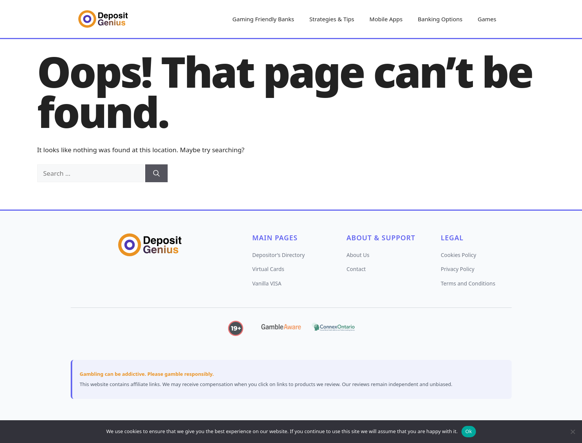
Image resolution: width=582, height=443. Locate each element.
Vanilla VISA (267, 283)
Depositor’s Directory (278, 255)
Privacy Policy (457, 269)
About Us (358, 255)
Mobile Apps (386, 19)
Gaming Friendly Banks (263, 19)
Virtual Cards (268, 269)
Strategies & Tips (331, 19)
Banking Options (440, 19)
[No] (572, 431)
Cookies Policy (458, 255)
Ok (468, 431)
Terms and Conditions (468, 283)
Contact (356, 269)
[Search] (156, 173)
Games (486, 19)
